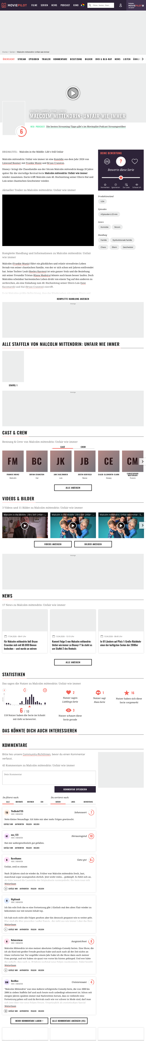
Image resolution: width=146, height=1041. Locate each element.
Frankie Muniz (34, 163)
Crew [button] (83, 446)
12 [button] (6, 1011)
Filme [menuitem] (34, 5)
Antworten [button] (19, 824)
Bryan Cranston (55, 163)
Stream (22, 59)
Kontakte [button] (19, 802)
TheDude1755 (17, 811)
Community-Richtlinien (36, 754)
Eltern (114, 247)
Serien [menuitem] (44, 5)
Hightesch (15, 899)
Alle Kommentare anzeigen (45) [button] (68, 1020)
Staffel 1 (13, 385)
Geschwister (128, 247)
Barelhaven (16, 858)
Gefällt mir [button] (8, 824)
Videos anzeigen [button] (52, 544)
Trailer (46, 59)
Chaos (103, 247)
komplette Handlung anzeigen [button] (73, 298)
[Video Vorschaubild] (25, 525)
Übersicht (9, 59)
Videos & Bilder (18, 498)
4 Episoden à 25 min (109, 214)
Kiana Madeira (42, 275)
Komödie (104, 227)
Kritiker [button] (30, 802)
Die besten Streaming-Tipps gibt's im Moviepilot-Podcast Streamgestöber (86, 126)
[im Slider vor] (142, 59)
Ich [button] (42, 802)
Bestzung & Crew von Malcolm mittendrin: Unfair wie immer (40, 441)
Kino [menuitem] (76, 5)
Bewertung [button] (88, 802)
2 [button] (5, 970)
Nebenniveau (17, 940)
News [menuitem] (54, 5)
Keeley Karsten (37, 271)
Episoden (34, 59)
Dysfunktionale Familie (122, 240)
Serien (12, 52)
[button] (105, 185)
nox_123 (14, 834)
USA (102, 201)
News (117, 59)
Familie (104, 240)
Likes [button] (73, 802)
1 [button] (5, 929)
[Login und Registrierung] (120, 5)
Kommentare (60, 59)
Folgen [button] (29, 824)
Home (5, 52)
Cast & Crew (14, 432)
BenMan (14, 980)
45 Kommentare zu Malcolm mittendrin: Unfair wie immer (38, 765)
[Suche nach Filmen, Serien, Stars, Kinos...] (100, 5)
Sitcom (117, 227)
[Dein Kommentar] (49, 778)
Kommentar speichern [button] (75, 789)
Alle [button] (8, 802)
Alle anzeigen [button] (73, 487)
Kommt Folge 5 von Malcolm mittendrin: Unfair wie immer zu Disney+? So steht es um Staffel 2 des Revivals (72, 645)
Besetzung (76, 59)
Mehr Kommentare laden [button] (29, 1020)
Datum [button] (58, 802)
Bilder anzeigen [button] (93, 544)
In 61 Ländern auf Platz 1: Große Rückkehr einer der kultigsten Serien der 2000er (120, 643)
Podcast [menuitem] (65, 5)
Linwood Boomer (11, 163)
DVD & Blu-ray (104, 59)
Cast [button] (62, 446)
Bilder (89, 59)
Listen (126, 59)
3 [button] (5, 888)
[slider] (121, 178)
